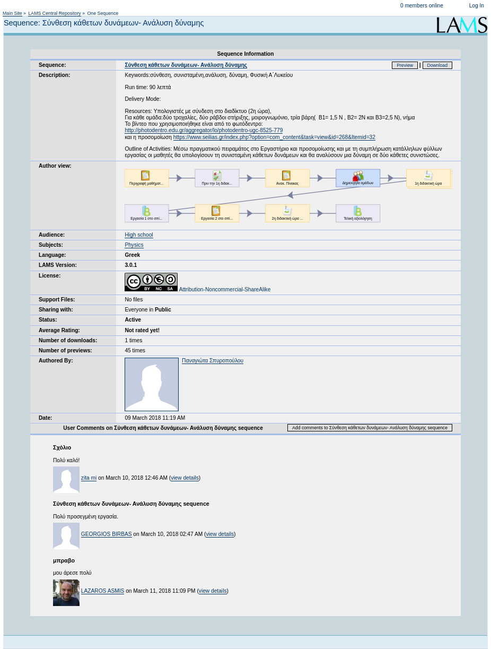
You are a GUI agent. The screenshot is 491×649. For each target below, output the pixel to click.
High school (139, 235)
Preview (405, 65)
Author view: (55, 166)
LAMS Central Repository (54, 13)
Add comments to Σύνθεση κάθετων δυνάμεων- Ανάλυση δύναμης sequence (370, 427)
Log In (476, 5)
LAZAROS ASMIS (103, 591)
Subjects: (51, 245)
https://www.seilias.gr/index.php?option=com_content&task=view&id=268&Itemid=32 (274, 137)
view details (185, 478)
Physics (134, 245)
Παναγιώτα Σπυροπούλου (212, 361)
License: (49, 276)
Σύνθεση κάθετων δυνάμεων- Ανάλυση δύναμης (186, 65)
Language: (52, 255)
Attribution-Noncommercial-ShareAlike (197, 289)
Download (437, 65)
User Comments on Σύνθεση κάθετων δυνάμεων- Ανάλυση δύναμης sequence (163, 428)
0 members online (421, 5)
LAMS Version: (58, 265)
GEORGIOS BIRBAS (106, 534)
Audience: (52, 235)
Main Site (12, 13)
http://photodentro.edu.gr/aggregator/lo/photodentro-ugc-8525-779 (204, 130)
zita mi (89, 478)
